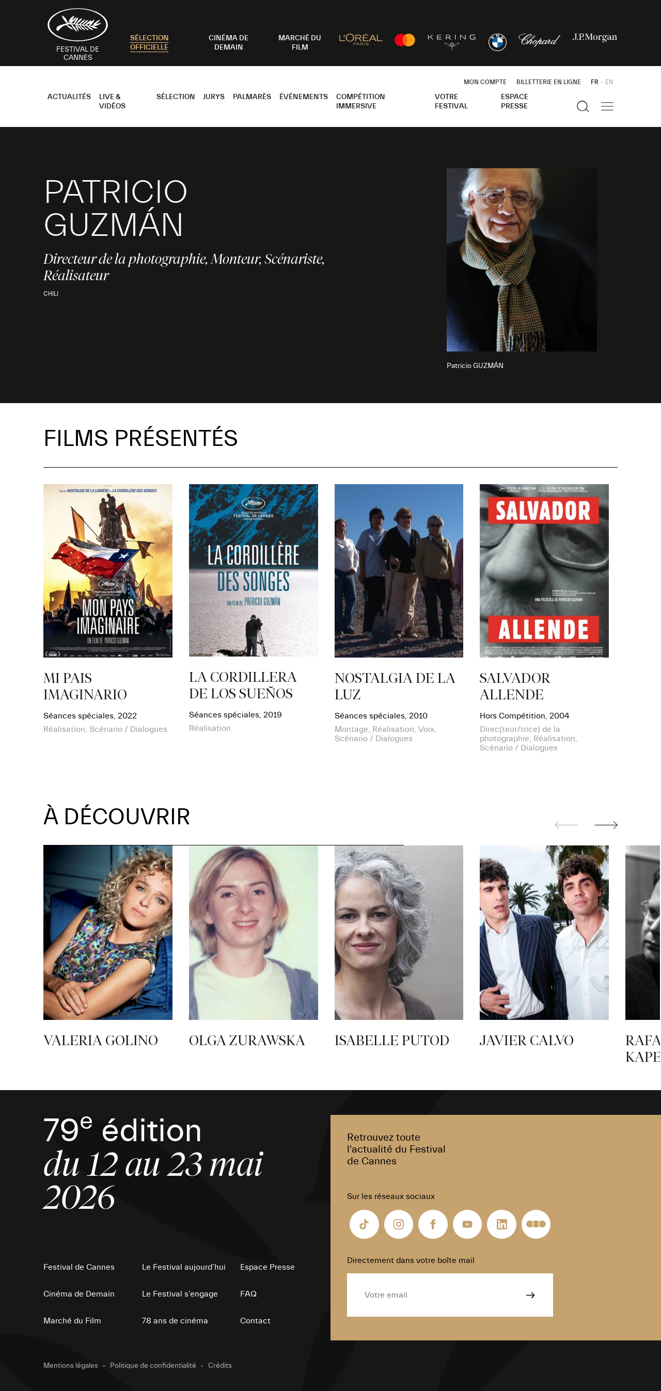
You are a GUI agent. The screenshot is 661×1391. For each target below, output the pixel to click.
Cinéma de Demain (79, 1294)
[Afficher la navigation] (607, 106)
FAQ (248, 1294)
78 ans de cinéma (175, 1320)
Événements (303, 97)
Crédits (220, 1366)
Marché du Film (72, 1320)
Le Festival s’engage (180, 1294)
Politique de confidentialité (153, 1366)
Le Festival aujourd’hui (184, 1267)
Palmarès (252, 97)
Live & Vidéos (112, 101)
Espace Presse (514, 101)
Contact (255, 1320)
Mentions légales (70, 1366)
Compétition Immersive (360, 101)
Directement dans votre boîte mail (411, 1260)
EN (609, 82)
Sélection (175, 97)
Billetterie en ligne (548, 82)
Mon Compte (485, 82)
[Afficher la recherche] (583, 106)
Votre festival (451, 101)
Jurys (214, 97)
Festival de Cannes (79, 1267)
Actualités (69, 97)
